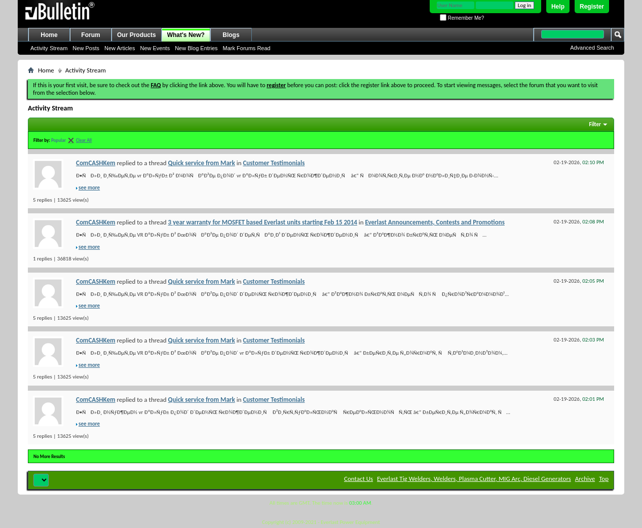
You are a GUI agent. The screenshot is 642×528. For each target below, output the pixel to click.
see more (89, 187)
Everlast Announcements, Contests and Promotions (435, 222)
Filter (595, 124)
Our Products (136, 35)
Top (604, 478)
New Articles (119, 48)
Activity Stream (48, 48)
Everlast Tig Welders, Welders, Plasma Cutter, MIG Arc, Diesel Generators (474, 478)
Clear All (84, 140)
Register (592, 6)
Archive (585, 478)
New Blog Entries (196, 48)
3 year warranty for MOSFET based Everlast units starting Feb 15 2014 (262, 222)
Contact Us (358, 478)
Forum (90, 35)
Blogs (230, 35)
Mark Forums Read (247, 48)
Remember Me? (462, 18)
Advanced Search (592, 48)
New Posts (85, 48)
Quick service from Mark (201, 163)
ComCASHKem (96, 163)
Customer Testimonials (274, 163)
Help (557, 6)
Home (49, 35)
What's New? (186, 35)
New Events (155, 48)
